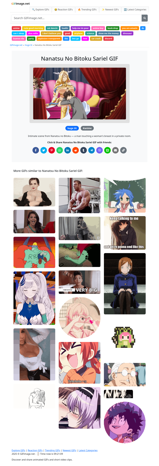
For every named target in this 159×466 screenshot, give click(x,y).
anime (16, 28)
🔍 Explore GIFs (40, 9)
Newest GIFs (69, 450)
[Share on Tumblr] (83, 150)
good (67, 33)
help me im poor (81, 28)
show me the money (109, 33)
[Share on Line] (107, 150)
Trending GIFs (52, 450)
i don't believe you (52, 33)
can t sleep (18, 33)
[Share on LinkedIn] (67, 150)
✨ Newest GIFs (110, 9)
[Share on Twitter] (43, 150)
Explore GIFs (18, 450)
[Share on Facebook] (35, 150)
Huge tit (28, 45)
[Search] (145, 18)
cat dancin (52, 28)
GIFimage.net (16, 45)
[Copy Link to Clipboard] (123, 150)
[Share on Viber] (99, 150)
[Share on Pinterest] (51, 150)
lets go (76, 38)
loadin (65, 28)
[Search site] (76, 18)
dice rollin (33, 33)
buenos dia (18, 38)
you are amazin (130, 28)
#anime (87, 128)
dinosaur (128, 33)
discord (109, 38)
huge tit (72, 128)
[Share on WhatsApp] (59, 150)
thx (66, 38)
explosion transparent (49, 38)
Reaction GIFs (35, 450)
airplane (79, 33)
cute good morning (33, 28)
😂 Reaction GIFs (63, 9)
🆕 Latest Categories (135, 9)
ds (144, 28)
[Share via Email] (115, 150)
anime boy (99, 28)
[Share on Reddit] (75, 150)
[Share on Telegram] (91, 150)
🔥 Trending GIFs (87, 9)
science (91, 33)
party (31, 38)
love (86, 38)
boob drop (113, 28)
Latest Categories (88, 450)
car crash (96, 38)
